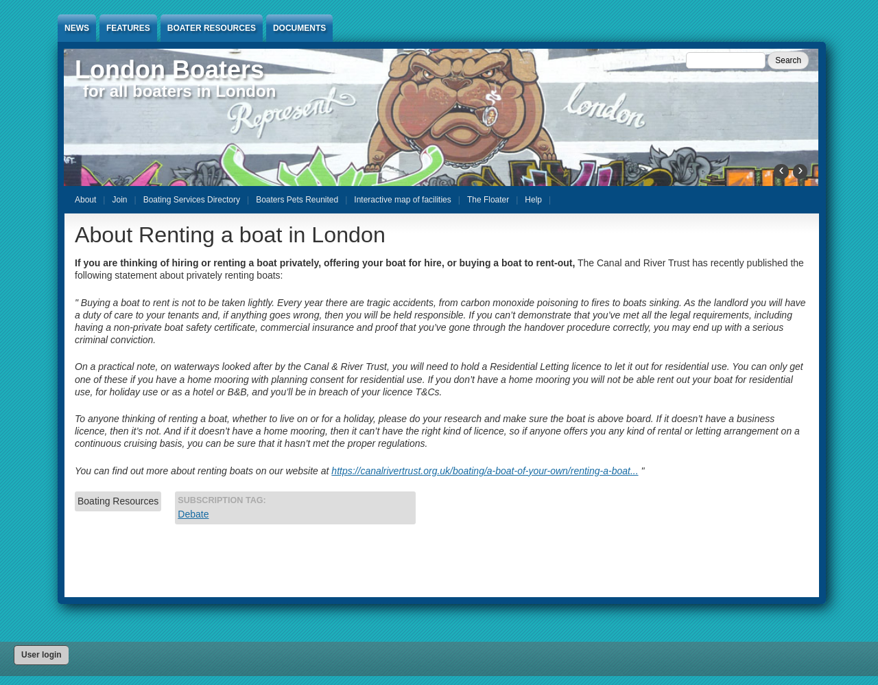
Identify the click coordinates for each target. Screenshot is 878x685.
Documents (299, 28)
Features (128, 28)
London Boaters (169, 70)
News (76, 28)
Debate (193, 514)
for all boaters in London (179, 91)
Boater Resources (211, 28)
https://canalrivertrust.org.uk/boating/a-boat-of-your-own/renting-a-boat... (484, 470)
